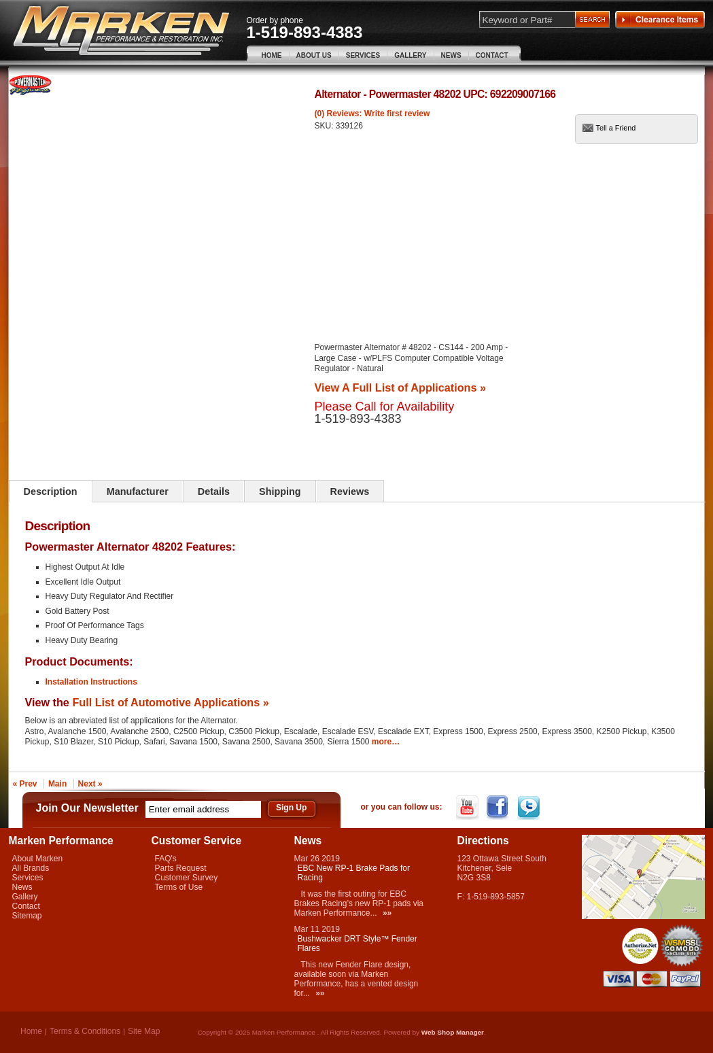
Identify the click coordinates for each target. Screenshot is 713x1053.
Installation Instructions (91, 682)
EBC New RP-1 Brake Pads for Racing (354, 872)
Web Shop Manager (452, 1032)
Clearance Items (660, 20)
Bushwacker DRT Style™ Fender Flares (357, 943)
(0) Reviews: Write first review (372, 113)
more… (386, 741)
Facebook (499, 807)
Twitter (529, 807)
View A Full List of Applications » (400, 387)
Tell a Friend (616, 128)
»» (387, 913)
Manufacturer (138, 491)
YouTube (468, 807)
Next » (90, 784)
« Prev (25, 784)
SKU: (325, 126)
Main (57, 784)
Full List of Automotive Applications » (170, 702)
